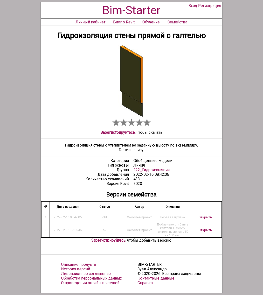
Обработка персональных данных (91, 278)
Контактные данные (156, 278)
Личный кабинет (90, 22)
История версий (75, 269)
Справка (145, 283)
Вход (192, 5)
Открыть (205, 217)
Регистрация (209, 5)
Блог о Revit (124, 22)
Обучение (151, 22)
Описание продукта (78, 264)
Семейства (177, 22)
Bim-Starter (131, 10)
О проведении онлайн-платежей (90, 283)
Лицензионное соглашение (86, 273)
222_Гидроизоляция (151, 170)
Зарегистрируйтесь (118, 132)
